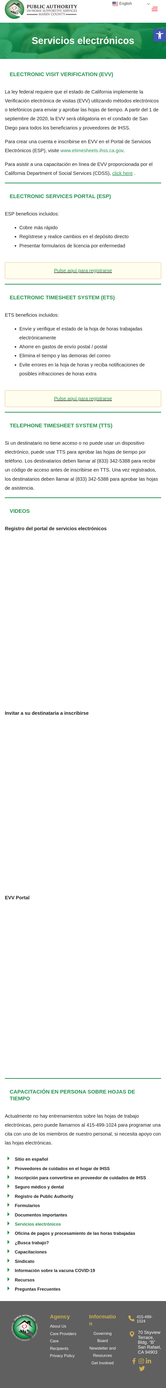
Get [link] (95, 1363)
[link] (159, 35)
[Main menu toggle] (154, 9)
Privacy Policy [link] (62, 1355)
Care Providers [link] (63, 1333)
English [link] (122, 4)
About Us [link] (58, 1326)
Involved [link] (106, 1363)
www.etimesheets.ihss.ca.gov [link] (91, 150)
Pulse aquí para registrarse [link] (83, 270)
